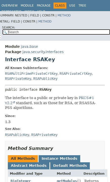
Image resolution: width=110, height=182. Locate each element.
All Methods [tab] (23, 158)
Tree (82, 5)
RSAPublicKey (45, 79)
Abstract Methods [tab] (28, 166)
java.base (29, 46)
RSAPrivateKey (18, 79)
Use (72, 5)
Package (44, 5)
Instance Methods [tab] (59, 158)
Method (64, 15)
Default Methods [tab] (70, 166)
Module (27, 5)
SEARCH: (8, 27)
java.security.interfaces (43, 52)
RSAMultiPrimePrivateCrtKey (31, 74)
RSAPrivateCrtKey (76, 74)
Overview (10, 5)
